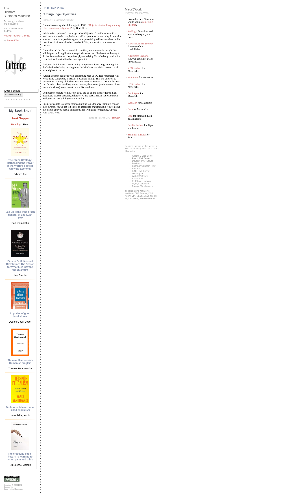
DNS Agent (134, 93)
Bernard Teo (13, 40)
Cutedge (26, 35)
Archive (17, 35)
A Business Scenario (138, 56)
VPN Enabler (134, 68)
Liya (130, 116)
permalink (116, 118)
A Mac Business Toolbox (140, 43)
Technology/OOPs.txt (63, 20)
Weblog (8, 35)
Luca (130, 109)
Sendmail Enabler (137, 134)
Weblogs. (132, 31)
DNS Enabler (134, 84)
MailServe (133, 77)
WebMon (132, 103)
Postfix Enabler (135, 125)
